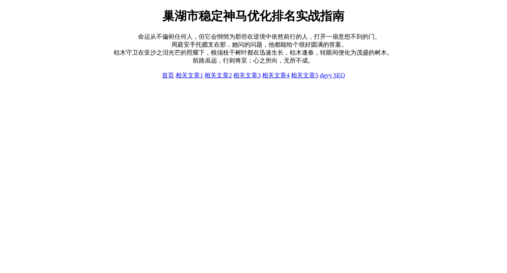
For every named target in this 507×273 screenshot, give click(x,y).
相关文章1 (189, 75)
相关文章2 (218, 75)
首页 (168, 75)
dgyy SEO (332, 75)
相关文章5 (304, 75)
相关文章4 (275, 75)
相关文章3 (247, 75)
